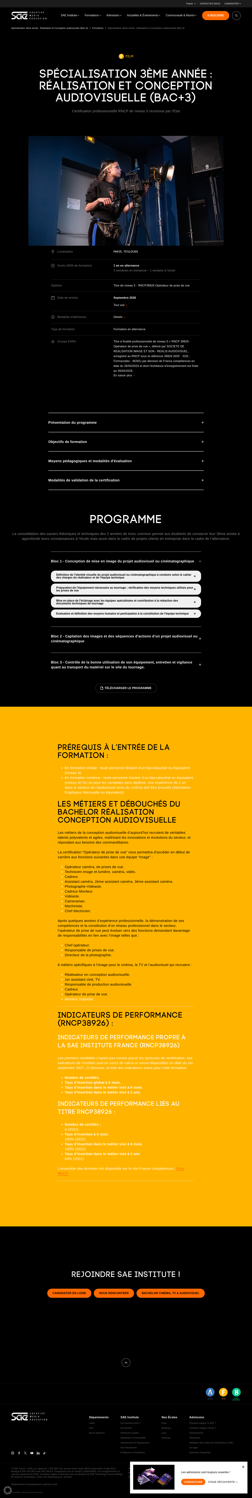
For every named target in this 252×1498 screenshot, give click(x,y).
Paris (164, 1423)
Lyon (164, 1433)
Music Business (97, 1433)
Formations (97, 28)
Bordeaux (166, 1428)
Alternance (194, 1438)
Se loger (193, 1447)
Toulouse (166, 1438)
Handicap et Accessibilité (133, 1438)
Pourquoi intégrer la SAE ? (202, 1423)
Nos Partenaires (129, 1447)
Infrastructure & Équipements (135, 1443)
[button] (7, 1490)
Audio (92, 1423)
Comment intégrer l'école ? (202, 1428)
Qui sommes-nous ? (131, 1423)
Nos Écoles (126, 1428)
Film (91, 1428)
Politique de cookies (138, 1473)
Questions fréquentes (200, 1452)
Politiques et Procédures (133, 1452)
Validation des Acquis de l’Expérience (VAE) (211, 1443)
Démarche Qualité (130, 1433)
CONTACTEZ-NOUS (210, 3)
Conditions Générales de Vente (143, 1477)
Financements (196, 1433)
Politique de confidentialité (141, 1468)
